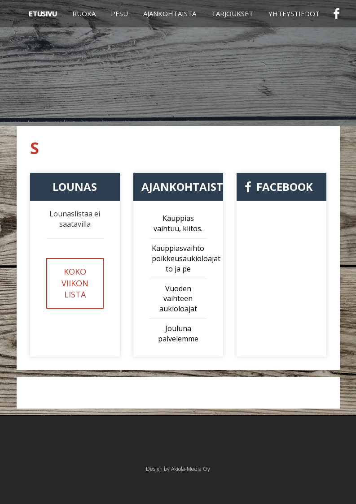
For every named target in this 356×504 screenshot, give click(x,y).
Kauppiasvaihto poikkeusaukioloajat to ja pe (186, 258)
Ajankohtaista (169, 13)
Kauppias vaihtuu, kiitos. (178, 223)
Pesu (119, 13)
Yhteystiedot (294, 13)
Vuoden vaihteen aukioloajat (178, 299)
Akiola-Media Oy (190, 469)
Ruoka (84, 13)
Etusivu (43, 13)
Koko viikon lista (75, 283)
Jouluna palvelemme (178, 333)
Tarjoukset (232, 13)
